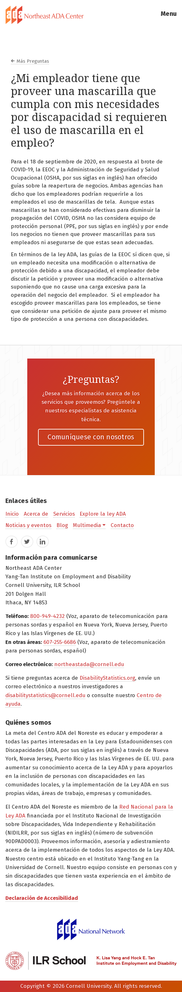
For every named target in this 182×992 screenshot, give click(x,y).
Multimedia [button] (87, 525)
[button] (169, 15)
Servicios (64, 514)
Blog (62, 525)
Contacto (122, 525)
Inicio (12, 514)
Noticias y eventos (28, 525)
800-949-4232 (47, 616)
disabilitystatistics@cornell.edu (45, 695)
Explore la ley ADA (103, 514)
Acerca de (36, 514)
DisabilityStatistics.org (107, 678)
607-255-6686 (59, 642)
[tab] (91, 14)
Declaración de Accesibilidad (41, 898)
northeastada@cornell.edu (89, 664)
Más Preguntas (32, 61)
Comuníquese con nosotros (91, 437)
